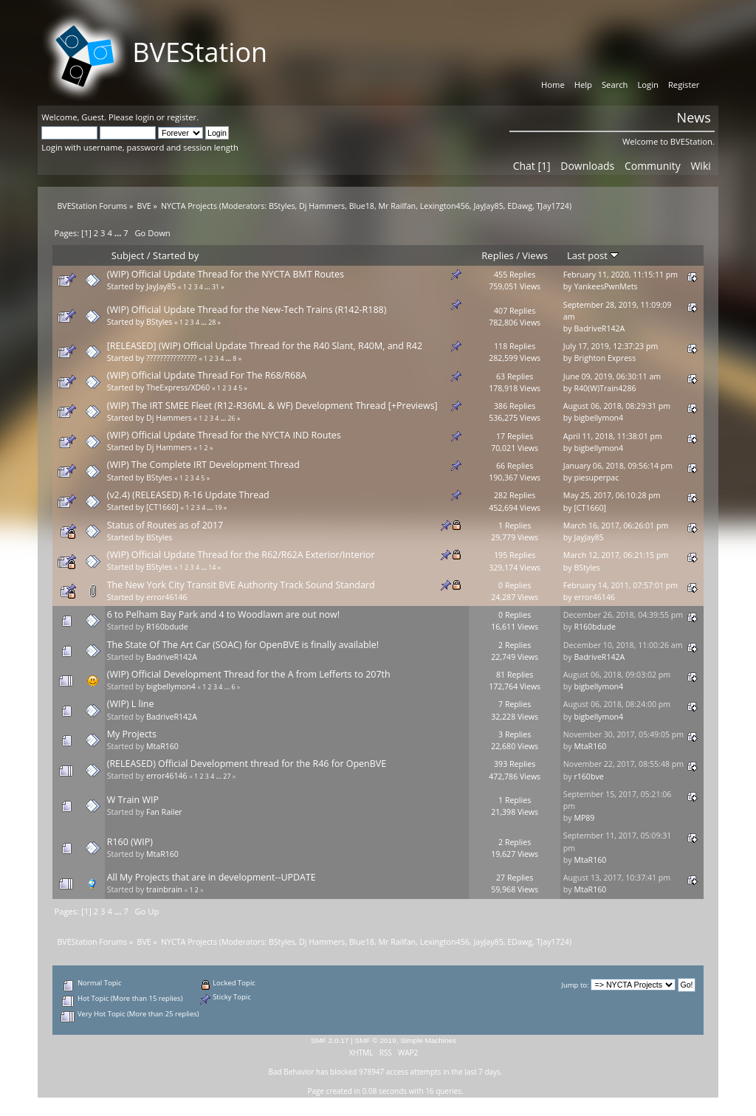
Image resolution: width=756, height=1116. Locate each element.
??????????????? (171, 358)
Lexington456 (445, 206)
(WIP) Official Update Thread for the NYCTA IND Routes (224, 435)
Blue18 (361, 206)
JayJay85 (488, 206)
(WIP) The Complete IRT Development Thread (203, 464)
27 (226, 776)
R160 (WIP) (130, 842)
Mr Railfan (397, 206)
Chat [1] (532, 166)
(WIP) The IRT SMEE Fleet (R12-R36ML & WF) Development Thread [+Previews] (272, 405)
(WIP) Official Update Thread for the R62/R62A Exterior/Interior (241, 554)
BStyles (282, 206)
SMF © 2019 (375, 1040)
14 (212, 567)
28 (212, 322)
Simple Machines (428, 1040)
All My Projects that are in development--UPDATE (211, 877)
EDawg (519, 206)
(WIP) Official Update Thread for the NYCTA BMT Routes (225, 274)
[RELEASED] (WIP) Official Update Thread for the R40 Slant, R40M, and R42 (264, 346)
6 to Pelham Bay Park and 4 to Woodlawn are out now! (223, 614)
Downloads (587, 166)
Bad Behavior (292, 1072)
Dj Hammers (322, 206)
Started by (176, 255)
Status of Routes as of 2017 (165, 525)
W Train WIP (133, 799)
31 (215, 287)
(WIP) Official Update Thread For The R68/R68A (207, 375)
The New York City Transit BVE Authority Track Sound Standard (241, 585)
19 (217, 507)
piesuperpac (596, 477)
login (145, 117)
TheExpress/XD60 (178, 387)
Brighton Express (605, 358)
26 (232, 418)
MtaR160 (162, 746)
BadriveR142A (599, 328)
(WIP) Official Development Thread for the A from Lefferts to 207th (249, 674)
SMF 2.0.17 (330, 1040)
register (181, 117)
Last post (593, 255)
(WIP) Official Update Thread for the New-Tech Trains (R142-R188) (247, 309)
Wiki (700, 166)
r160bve (588, 776)
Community (653, 166)
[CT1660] (162, 507)
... (119, 232)
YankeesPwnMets (605, 286)
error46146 (167, 597)
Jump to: (574, 985)
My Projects (132, 734)
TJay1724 (553, 206)
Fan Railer (164, 812)
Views (535, 255)
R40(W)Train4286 (605, 388)
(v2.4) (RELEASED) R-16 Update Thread (188, 495)
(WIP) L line (130, 704)
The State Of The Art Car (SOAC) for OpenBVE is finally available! (243, 644)
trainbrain (164, 889)
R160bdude (167, 626)
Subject (128, 255)
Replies (497, 255)
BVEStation (199, 52)
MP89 (584, 818)
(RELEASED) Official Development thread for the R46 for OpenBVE (246, 763)
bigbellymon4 (598, 418)
